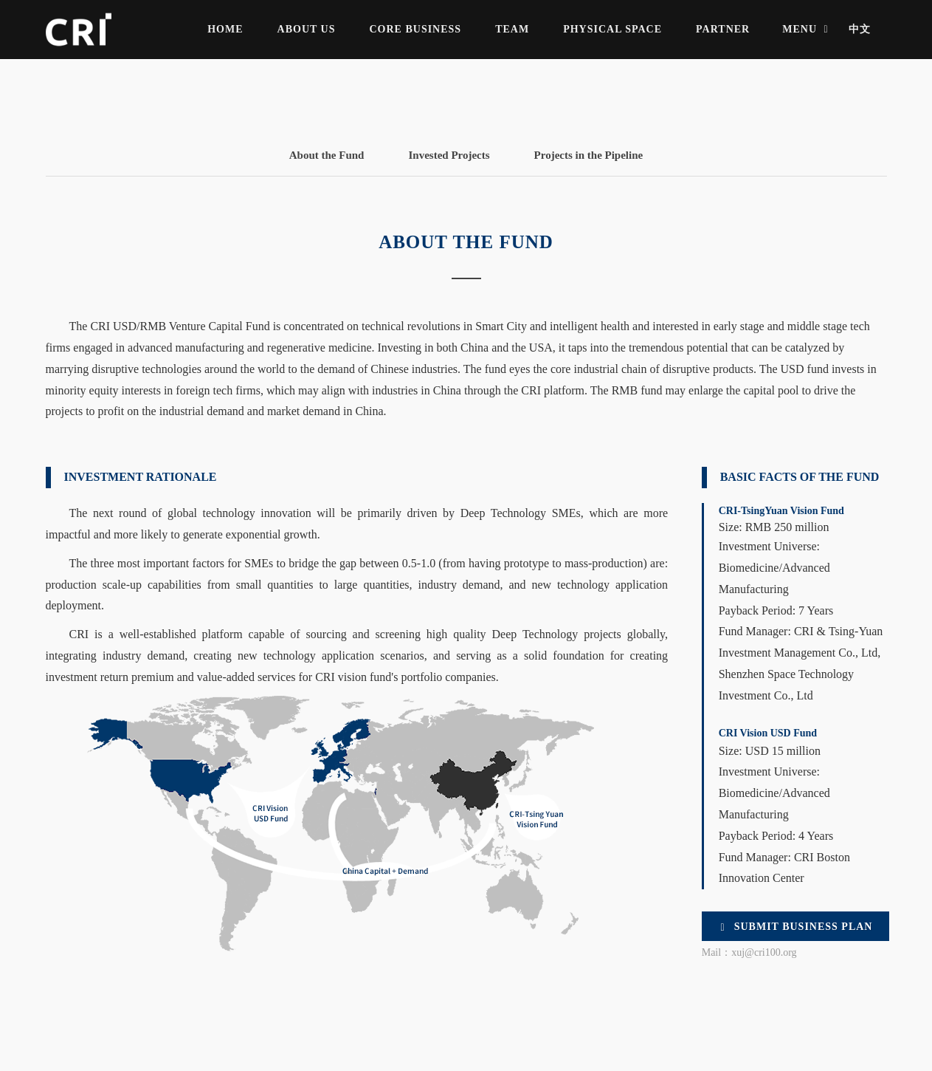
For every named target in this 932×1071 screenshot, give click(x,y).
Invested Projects (448, 155)
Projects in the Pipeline (588, 155)
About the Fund (327, 155)
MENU (807, 29)
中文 (860, 29)
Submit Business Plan (796, 927)
